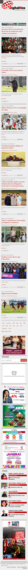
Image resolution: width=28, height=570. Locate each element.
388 (24, 323)
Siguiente (4, 328)
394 (21, 326)
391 (10, 326)
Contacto (25, 568)
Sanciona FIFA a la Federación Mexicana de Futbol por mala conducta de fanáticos (12, 31)
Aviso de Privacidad (11, 567)
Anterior (9, 323)
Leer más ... (4, 61)
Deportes (15, 35)
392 (14, 326)
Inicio (3, 323)
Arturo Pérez (9, 36)
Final (10, 328)
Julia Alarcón (13, 491)
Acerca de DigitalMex (22, 567)
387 (21, 323)
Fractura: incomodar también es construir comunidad (16, 505)
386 (17, 323)
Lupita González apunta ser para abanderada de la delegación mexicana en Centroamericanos (13, 184)
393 (17, 326)
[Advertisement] (14, 16)
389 (3, 326)
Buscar (23, 360)
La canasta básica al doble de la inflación (17, 515)
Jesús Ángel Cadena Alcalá (17, 483)
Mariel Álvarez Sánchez (16, 474)
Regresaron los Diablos (9, 293)
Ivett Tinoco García (15, 501)
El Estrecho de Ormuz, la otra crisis (16, 496)
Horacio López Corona (16, 510)
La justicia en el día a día (16, 487)
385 (13, 323)
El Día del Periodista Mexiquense (14, 478)
